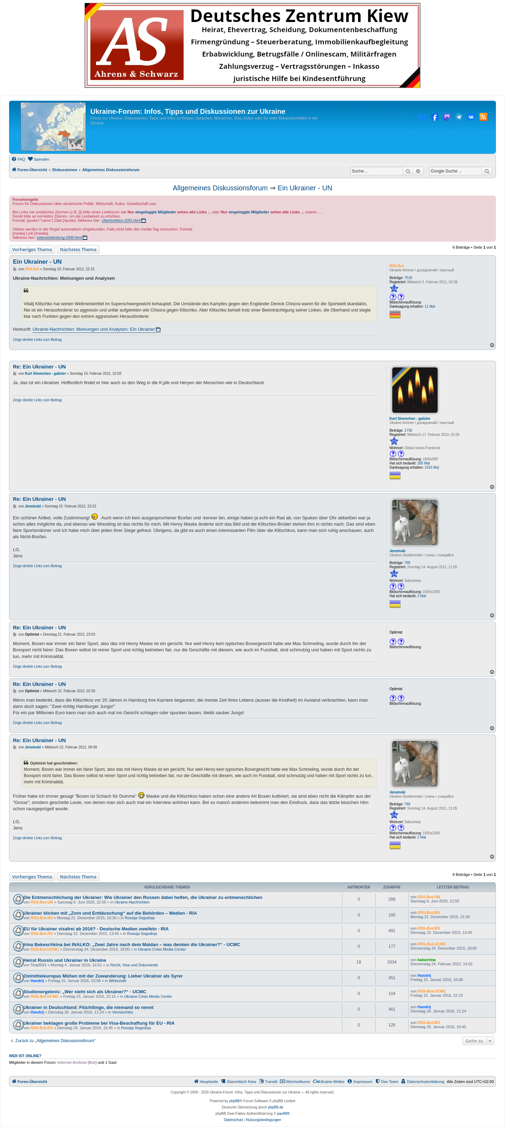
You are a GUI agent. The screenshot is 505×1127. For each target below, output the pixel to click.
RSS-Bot (396, 266)
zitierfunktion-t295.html (121, 220)
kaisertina (427, 960)
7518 (408, 278)
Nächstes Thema (78, 249)
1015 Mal (432, 467)
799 (407, 563)
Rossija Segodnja (140, 918)
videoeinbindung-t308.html (59, 237)
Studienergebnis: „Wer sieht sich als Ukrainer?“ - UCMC (84, 991)
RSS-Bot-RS (42, 918)
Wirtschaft (117, 981)
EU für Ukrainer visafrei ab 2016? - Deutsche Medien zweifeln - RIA (96, 928)
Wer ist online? (25, 1056)
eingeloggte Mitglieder (155, 212)
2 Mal (421, 596)
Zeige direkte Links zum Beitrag (37, 340)
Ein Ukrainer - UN (304, 188)
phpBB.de (275, 1107)
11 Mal (430, 306)
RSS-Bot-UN (42, 902)
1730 (408, 430)
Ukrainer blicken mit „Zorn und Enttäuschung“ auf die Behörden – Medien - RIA (110, 913)
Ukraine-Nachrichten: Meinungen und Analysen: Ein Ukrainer (93, 329)
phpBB (234, 1101)
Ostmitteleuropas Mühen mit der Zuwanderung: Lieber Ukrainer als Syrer (103, 976)
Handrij (37, 981)
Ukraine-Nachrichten (131, 902)
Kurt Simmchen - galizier (409, 418)
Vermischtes (122, 1012)
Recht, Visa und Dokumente (134, 965)
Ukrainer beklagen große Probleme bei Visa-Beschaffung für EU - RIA (99, 1023)
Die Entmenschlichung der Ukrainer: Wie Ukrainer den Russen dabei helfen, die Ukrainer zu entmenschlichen (142, 897)
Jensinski (397, 551)
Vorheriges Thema (32, 249)
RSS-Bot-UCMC (45, 949)
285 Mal (423, 463)
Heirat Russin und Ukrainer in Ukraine (64, 960)
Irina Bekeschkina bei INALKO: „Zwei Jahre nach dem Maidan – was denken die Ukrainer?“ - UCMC (131, 944)
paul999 (283, 1113)
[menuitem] (18, 159)
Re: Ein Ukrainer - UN (39, 366)
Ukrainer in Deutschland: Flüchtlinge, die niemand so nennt (88, 1007)
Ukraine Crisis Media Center (162, 949)
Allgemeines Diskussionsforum (220, 188)
